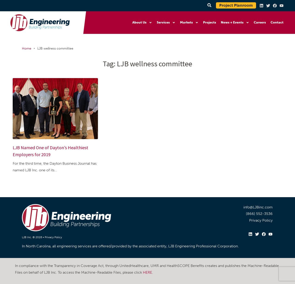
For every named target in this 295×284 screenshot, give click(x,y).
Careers (260, 22)
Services (166, 22)
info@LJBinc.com (258, 207)
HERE (147, 272)
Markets (189, 22)
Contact (277, 22)
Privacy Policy (53, 237)
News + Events (235, 22)
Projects (209, 22)
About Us (142, 22)
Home (26, 48)
